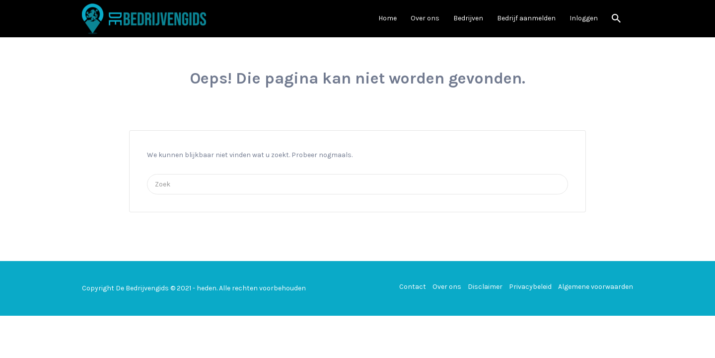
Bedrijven (468, 18)
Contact (412, 286)
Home (387, 18)
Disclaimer (485, 286)
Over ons (425, 18)
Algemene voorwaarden (595, 286)
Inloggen (584, 18)
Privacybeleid (530, 286)
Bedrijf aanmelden (526, 18)
